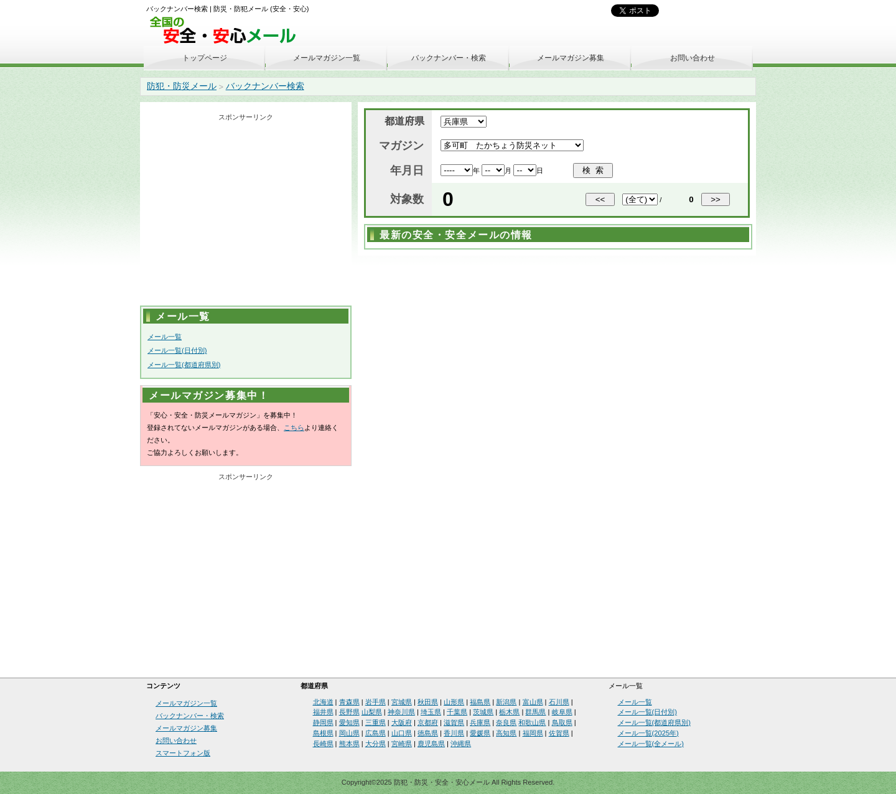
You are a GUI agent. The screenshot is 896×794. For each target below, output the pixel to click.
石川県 (559, 702)
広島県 (375, 733)
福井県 (323, 712)
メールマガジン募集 (570, 58)
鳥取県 (562, 722)
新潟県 (506, 702)
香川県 (454, 733)
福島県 (480, 702)
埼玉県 (431, 712)
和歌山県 (532, 722)
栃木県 (509, 712)
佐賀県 (559, 733)
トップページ (204, 58)
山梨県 (372, 712)
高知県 (506, 733)
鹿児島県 (431, 743)
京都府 (428, 722)
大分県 (375, 743)
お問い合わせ (692, 58)
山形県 (454, 702)
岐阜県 (562, 712)
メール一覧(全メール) (651, 743)
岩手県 (375, 702)
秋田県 (428, 702)
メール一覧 (164, 336)
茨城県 (483, 712)
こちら (294, 427)
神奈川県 (401, 712)
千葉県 (457, 712)
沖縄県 (460, 743)
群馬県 (535, 712)
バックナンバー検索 (265, 86)
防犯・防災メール (182, 86)
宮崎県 (401, 743)
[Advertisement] (245, 212)
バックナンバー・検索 (448, 58)
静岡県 (323, 722)
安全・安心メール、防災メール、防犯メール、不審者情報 (227, 31)
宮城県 (401, 702)
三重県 (375, 722)
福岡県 (533, 733)
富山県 (533, 702)
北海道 (323, 702)
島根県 (323, 733)
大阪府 (401, 722)
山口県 (401, 733)
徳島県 (428, 733)
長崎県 (323, 743)
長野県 (349, 712)
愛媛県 (480, 733)
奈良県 (506, 722)
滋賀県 (454, 722)
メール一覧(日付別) (177, 350)
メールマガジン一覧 (326, 58)
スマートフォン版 (183, 753)
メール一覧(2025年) (648, 733)
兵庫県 (480, 722)
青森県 (349, 702)
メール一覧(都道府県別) (183, 364)
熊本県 (349, 743)
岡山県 (349, 733)
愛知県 (349, 722)
